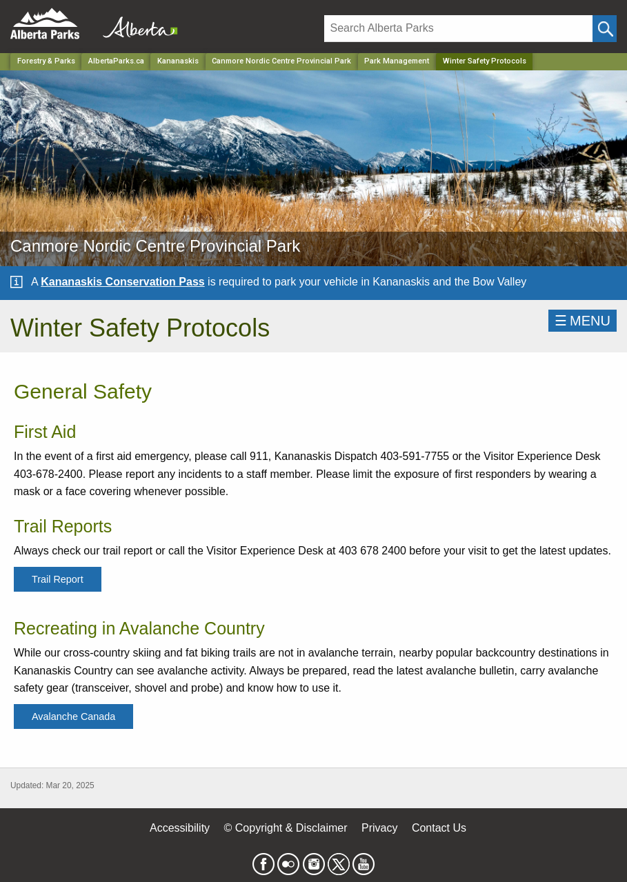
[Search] (458, 28)
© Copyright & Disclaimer (286, 828)
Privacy (379, 828)
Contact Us (439, 828)
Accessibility (180, 828)
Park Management (396, 61)
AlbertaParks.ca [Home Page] (116, 61)
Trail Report (57, 579)
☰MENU (582, 320)
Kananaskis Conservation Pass (122, 282)
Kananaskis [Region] (178, 61)
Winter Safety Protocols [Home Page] (484, 61)
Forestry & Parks (46, 61)
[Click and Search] (605, 28)
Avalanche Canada (73, 716)
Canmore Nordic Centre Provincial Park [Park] (281, 61)
